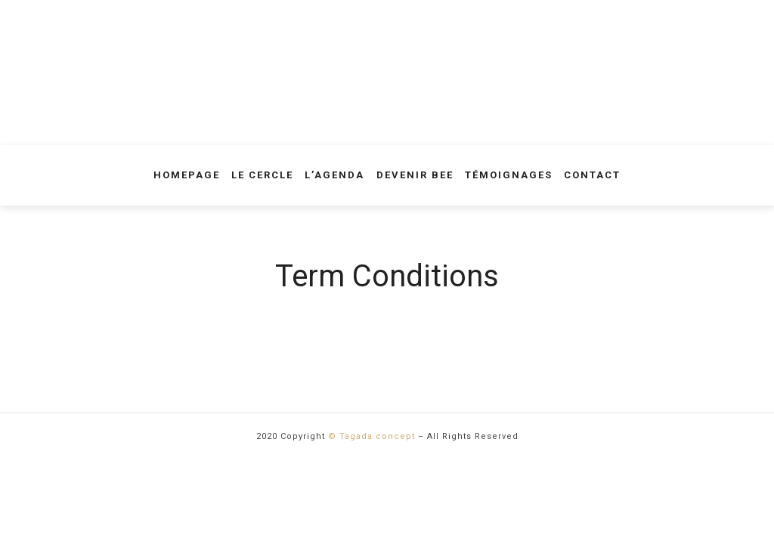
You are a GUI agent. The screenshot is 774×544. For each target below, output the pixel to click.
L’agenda (334, 175)
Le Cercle (262, 175)
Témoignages (509, 175)
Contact (592, 175)
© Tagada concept (371, 436)
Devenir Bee (415, 175)
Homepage (186, 175)
